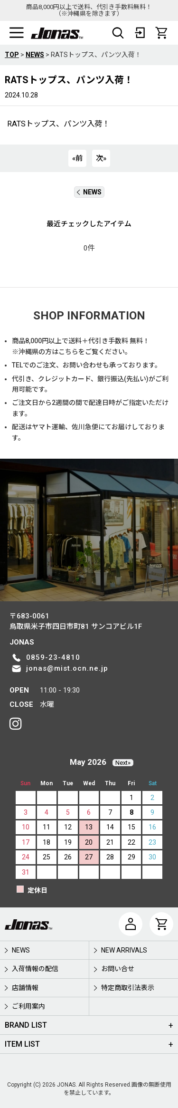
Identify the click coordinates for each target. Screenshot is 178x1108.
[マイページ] (130, 924)
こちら (68, 352)
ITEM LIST (22, 1044)
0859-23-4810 (53, 657)
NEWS (89, 192)
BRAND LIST (26, 1025)
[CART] (161, 33)
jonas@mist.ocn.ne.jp (67, 668)
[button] (16, 33)
